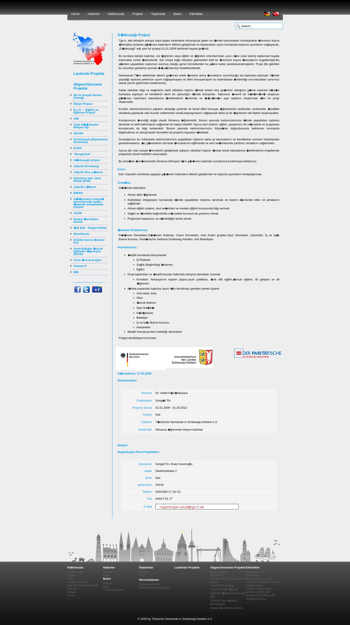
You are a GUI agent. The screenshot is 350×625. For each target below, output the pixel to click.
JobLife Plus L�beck (88, 172)
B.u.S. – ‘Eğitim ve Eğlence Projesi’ (86, 111)
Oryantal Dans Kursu (259, 578)
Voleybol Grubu (256, 598)
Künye (71, 575)
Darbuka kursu (255, 572)
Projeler (137, 14)
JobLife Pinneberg (86, 166)
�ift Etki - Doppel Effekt (89, 227)
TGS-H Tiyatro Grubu (259, 588)
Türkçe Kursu (254, 585)
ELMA (77, 148)
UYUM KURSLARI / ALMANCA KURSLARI (260, 593)
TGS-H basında (113, 589)
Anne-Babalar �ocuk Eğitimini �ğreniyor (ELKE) (88, 251)
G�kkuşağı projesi (86, 160)
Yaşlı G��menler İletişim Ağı (85, 126)
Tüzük (71, 595)
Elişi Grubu (253, 575)
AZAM (77, 213)
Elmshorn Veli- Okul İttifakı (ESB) (87, 180)
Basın (177, 14)
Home (75, 14)
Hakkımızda (116, 14)
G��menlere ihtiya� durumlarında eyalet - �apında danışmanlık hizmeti (88, 203)
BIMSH (78, 193)
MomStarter (81, 234)
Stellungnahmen (149, 584)
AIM (76, 118)
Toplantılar (158, 14)
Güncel (107, 572)
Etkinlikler (196, 14)
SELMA (78, 133)
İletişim (71, 592)
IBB (75, 272)
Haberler (94, 14)
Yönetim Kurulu (77, 582)
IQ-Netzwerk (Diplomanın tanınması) (90, 141)
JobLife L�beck (84, 187)
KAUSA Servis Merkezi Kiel (89, 241)
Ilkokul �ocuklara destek (85, 220)
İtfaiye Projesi (82, 103)
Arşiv (106, 575)
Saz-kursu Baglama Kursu (263, 582)
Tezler (71, 578)
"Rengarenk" (82, 154)
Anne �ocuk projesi (87, 260)
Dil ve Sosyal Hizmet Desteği (87, 96)
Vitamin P (80, 266)
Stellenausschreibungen (154, 587)
